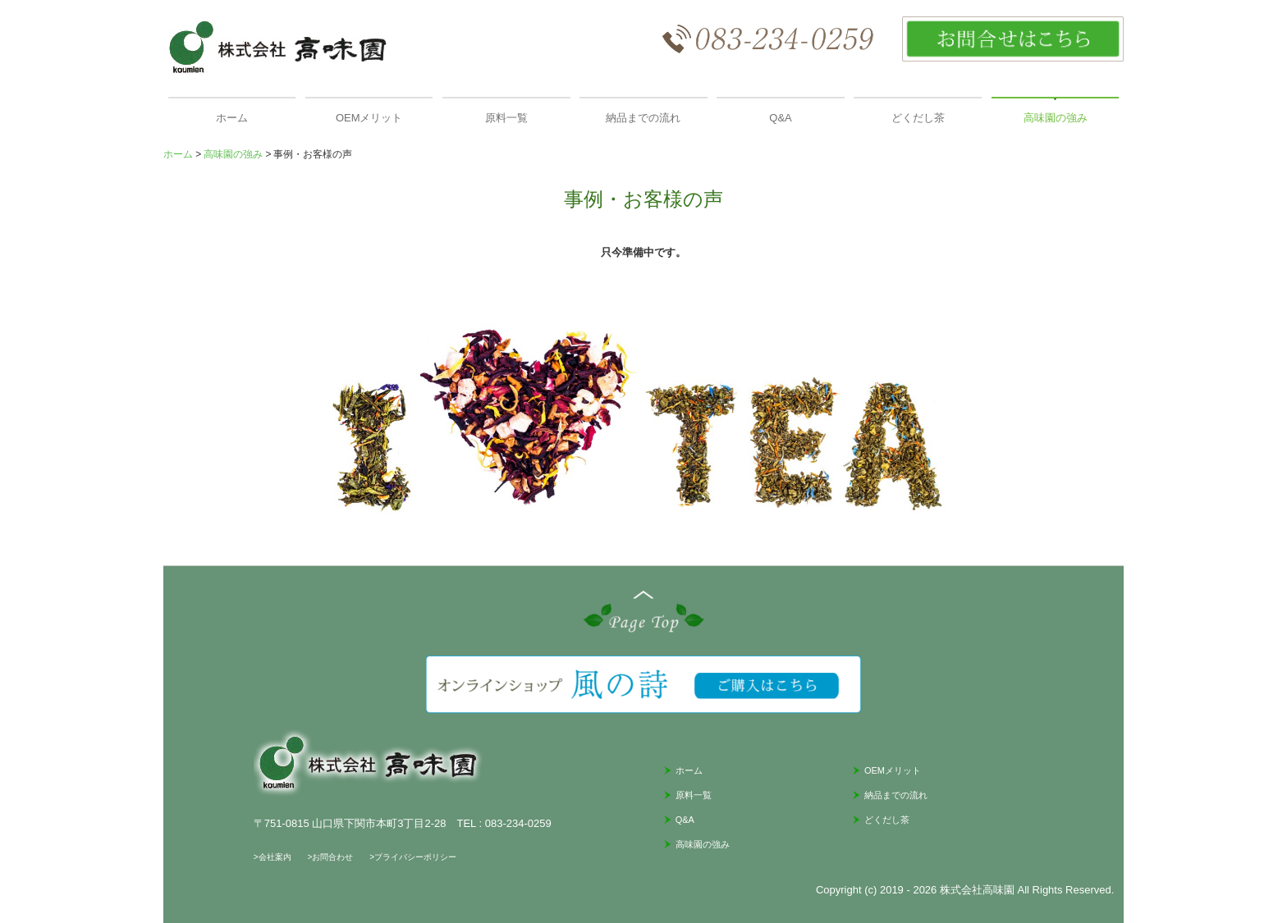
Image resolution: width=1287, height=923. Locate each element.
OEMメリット (369, 118)
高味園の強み (1056, 118)
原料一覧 (506, 118)
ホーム (232, 118)
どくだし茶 (918, 118)
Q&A (780, 118)
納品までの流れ (643, 118)
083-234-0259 (518, 823)
